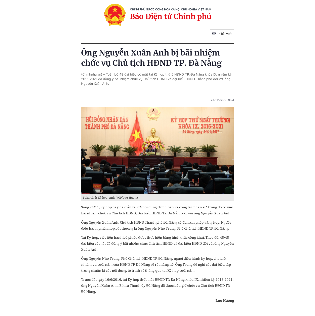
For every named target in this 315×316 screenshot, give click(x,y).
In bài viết (222, 34)
